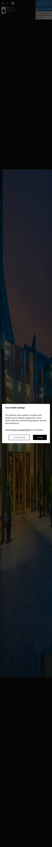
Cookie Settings (19, 437)
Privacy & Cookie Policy (20, 430)
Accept (40, 437)
